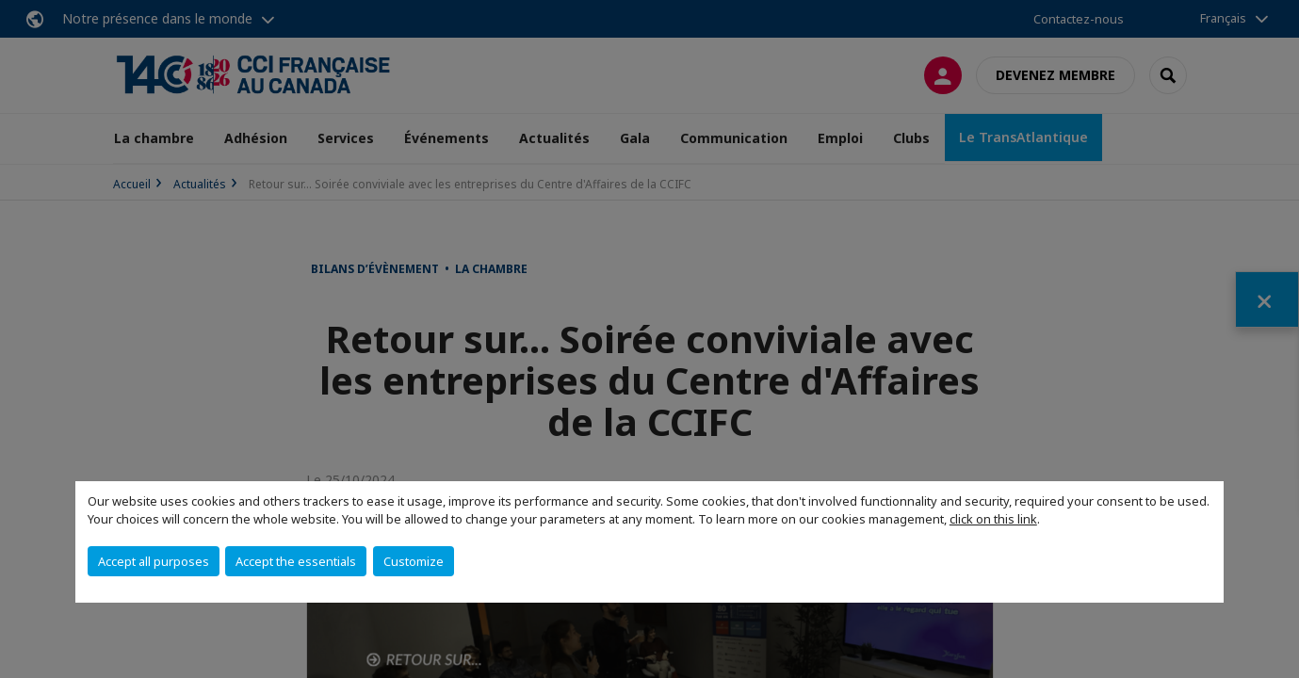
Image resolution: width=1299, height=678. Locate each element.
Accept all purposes (153, 561)
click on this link (993, 518)
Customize (413, 561)
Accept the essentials (295, 561)
